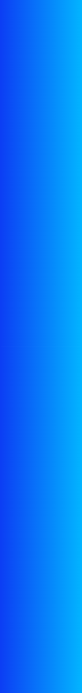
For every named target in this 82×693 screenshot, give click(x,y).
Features (6, 633)
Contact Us (7, 666)
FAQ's (5, 662)
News (5, 637)
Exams (5, 629)
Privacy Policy (9, 653)
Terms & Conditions (12, 657)
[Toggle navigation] (74, 8)
